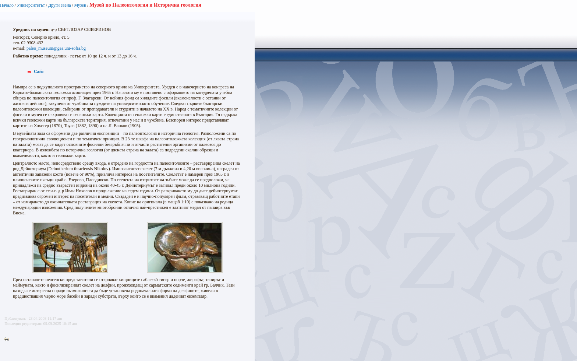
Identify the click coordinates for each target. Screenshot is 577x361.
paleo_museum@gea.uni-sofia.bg (56, 48)
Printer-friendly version (8, 339)
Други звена (59, 5)
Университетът (31, 5)
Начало (7, 5)
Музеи (80, 5)
